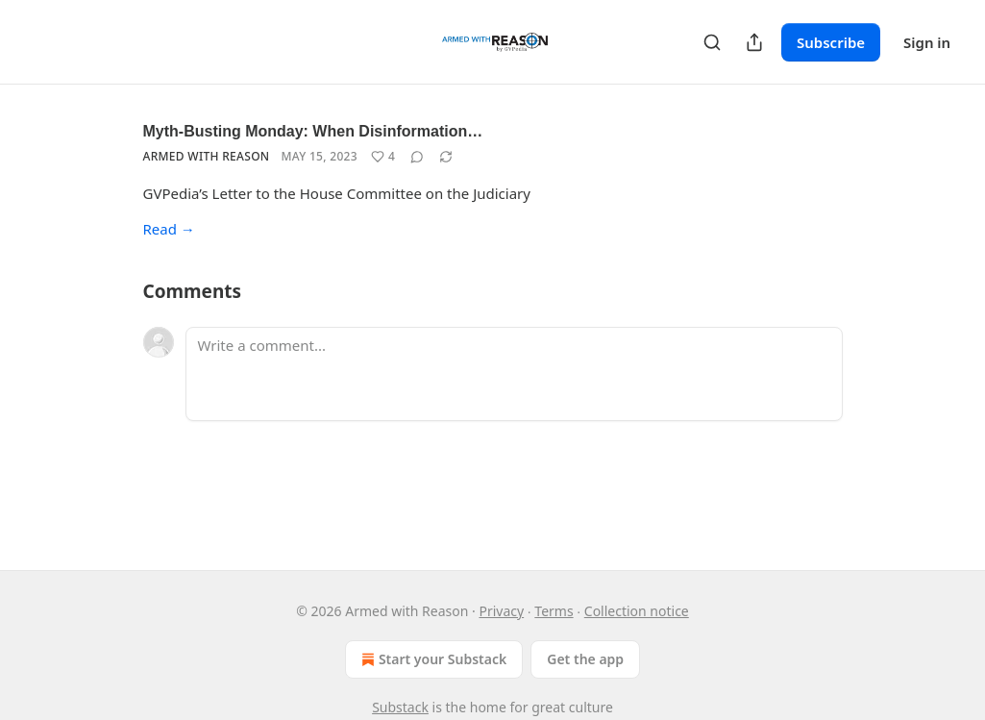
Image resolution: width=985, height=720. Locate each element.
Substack (400, 707)
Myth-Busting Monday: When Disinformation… (313, 131)
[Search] (712, 42)
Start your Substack (431, 659)
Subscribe (831, 42)
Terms (553, 611)
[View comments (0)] (417, 156)
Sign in (926, 42)
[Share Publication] (754, 42)
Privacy (501, 611)
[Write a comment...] (514, 374)
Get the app (585, 659)
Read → (169, 228)
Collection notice (636, 611)
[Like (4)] (383, 156)
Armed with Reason (206, 156)
